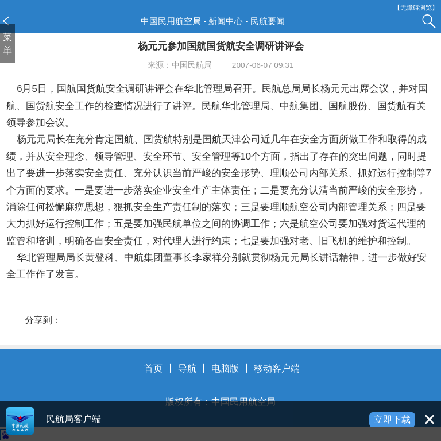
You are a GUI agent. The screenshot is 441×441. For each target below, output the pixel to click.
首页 (153, 368)
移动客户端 (277, 368)
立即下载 (392, 419)
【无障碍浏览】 (416, 7)
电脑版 (225, 368)
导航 (187, 368)
